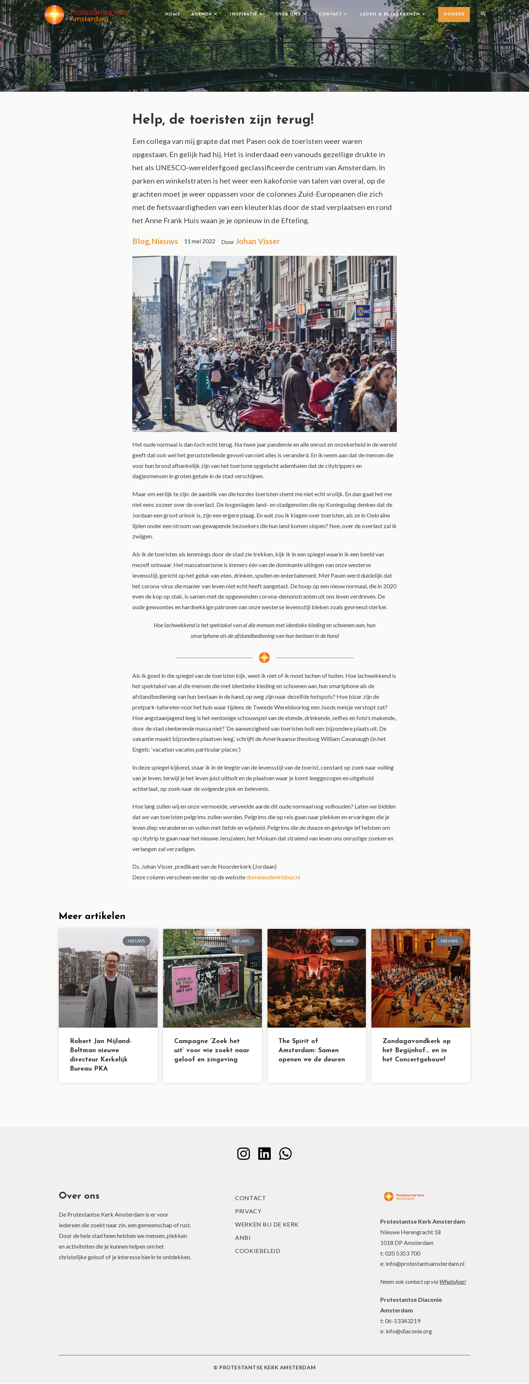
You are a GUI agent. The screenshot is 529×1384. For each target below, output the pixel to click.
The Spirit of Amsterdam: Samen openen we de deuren (311, 1051)
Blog (141, 241)
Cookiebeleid (257, 1251)
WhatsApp (451, 1282)
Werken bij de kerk (267, 1225)
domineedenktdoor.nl (273, 877)
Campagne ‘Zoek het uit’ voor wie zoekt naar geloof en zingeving (211, 1051)
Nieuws (166, 241)
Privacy (248, 1212)
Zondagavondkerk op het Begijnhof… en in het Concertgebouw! (416, 1051)
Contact (250, 1198)
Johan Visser (260, 241)
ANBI (243, 1238)
